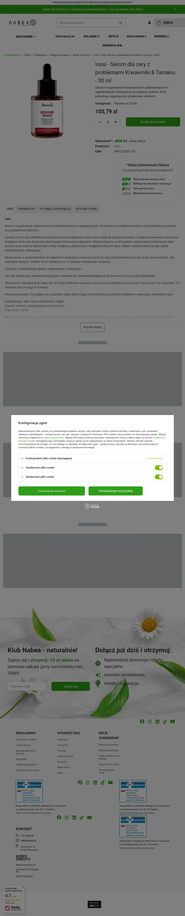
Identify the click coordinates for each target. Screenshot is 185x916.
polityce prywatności (53, 437)
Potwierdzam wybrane (51, 491)
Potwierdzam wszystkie (116, 491)
